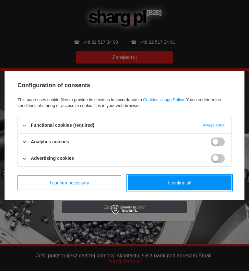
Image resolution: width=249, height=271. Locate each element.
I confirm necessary (69, 182)
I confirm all (179, 182)
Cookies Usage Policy (163, 99)
